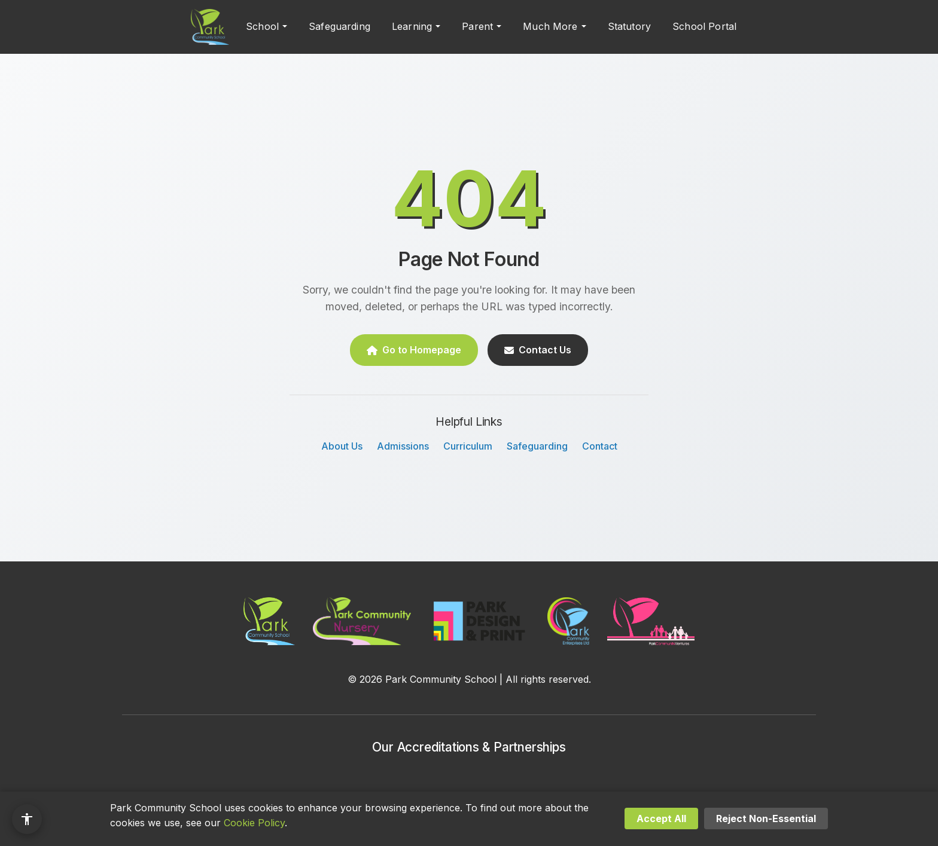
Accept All (661, 818)
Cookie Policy (254, 823)
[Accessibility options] (27, 819)
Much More (550, 26)
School (262, 26)
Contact (599, 446)
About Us (342, 446)
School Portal (704, 26)
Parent (477, 26)
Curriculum (467, 446)
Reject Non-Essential (766, 818)
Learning (412, 26)
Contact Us (537, 350)
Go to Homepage (414, 350)
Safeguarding (339, 26)
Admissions (403, 446)
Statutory (629, 26)
